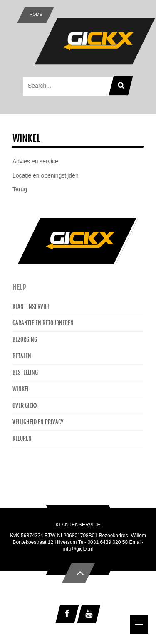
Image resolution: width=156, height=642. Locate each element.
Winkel (20, 389)
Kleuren (22, 438)
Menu (141, 620)
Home (36, 14)
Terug (19, 189)
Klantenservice (31, 306)
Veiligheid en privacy (38, 421)
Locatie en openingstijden (45, 175)
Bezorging (24, 339)
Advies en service (35, 161)
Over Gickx (24, 405)
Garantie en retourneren (43, 322)
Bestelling (25, 372)
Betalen (21, 356)
